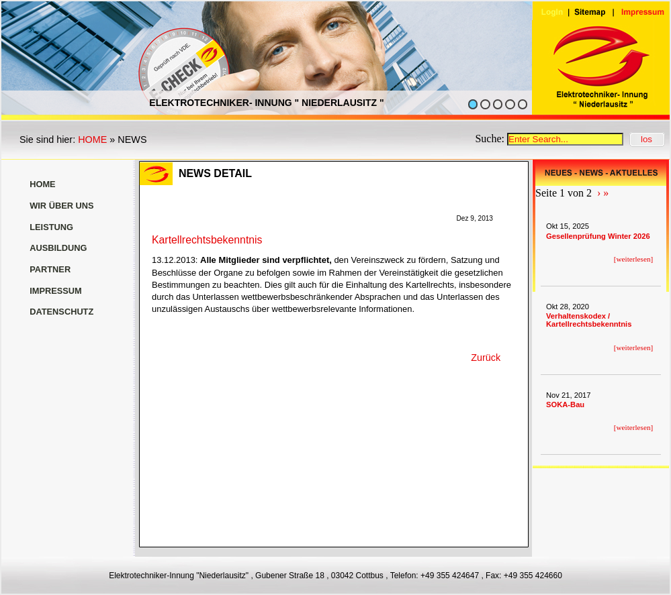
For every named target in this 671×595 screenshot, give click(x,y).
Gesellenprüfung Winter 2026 (598, 236)
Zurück (485, 357)
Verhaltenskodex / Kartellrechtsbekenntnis (588, 320)
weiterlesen (634, 259)
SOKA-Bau (565, 404)
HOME (92, 139)
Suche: (491, 138)
